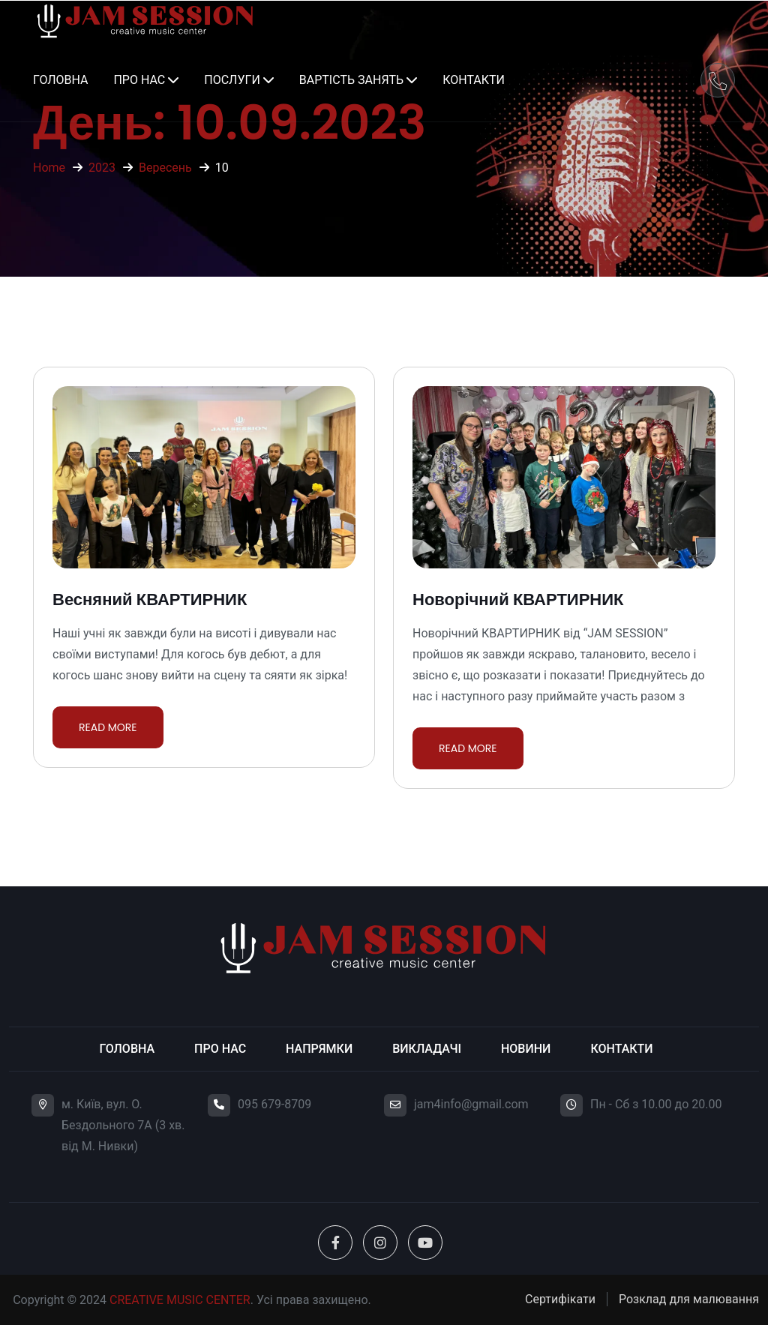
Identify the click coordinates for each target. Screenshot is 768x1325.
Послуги (232, 80)
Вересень (165, 167)
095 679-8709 (274, 1104)
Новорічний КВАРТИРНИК (517, 599)
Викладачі (426, 1049)
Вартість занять (351, 80)
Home (49, 167)
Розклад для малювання (689, 1299)
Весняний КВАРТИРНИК (149, 599)
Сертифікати (560, 1299)
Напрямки (319, 1049)
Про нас (139, 80)
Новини (525, 1049)
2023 (102, 167)
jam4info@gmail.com (471, 1104)
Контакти (473, 80)
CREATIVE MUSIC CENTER (180, 1300)
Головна (60, 80)
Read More (108, 727)
